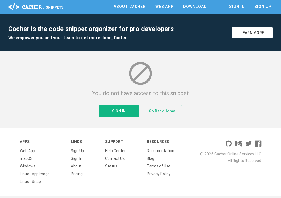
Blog (150, 158)
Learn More (252, 32)
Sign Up (262, 6)
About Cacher (130, 6)
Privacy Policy (158, 173)
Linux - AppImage (35, 173)
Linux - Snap (30, 181)
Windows (27, 166)
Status (111, 166)
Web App (164, 6)
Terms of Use (158, 166)
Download (195, 6)
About (76, 166)
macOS (26, 158)
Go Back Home (162, 111)
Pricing (77, 173)
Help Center (115, 150)
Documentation (160, 150)
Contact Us (115, 158)
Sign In (237, 6)
